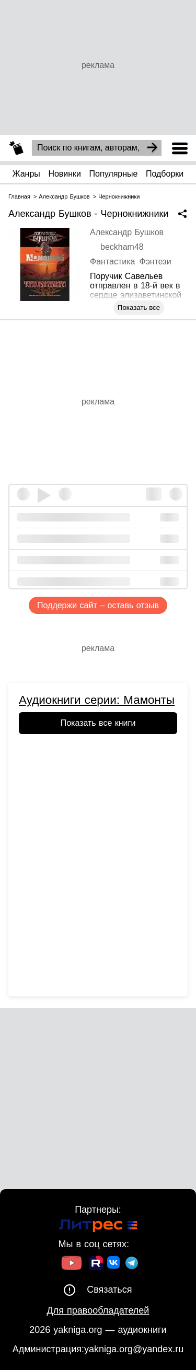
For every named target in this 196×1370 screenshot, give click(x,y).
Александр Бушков (127, 232)
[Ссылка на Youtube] (72, 1264)
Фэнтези (155, 261)
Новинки (64, 173)
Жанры (26, 173)
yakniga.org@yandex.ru (133, 1349)
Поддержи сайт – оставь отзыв (98, 605)
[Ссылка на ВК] (114, 1264)
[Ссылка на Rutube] (96, 1264)
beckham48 (122, 246)
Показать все (139, 307)
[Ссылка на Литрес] (98, 1227)
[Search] (152, 148)
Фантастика (112, 261)
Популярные (113, 173)
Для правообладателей (98, 1310)
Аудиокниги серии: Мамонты (97, 699)
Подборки (164, 173)
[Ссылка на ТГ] (131, 1264)
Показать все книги (98, 722)
